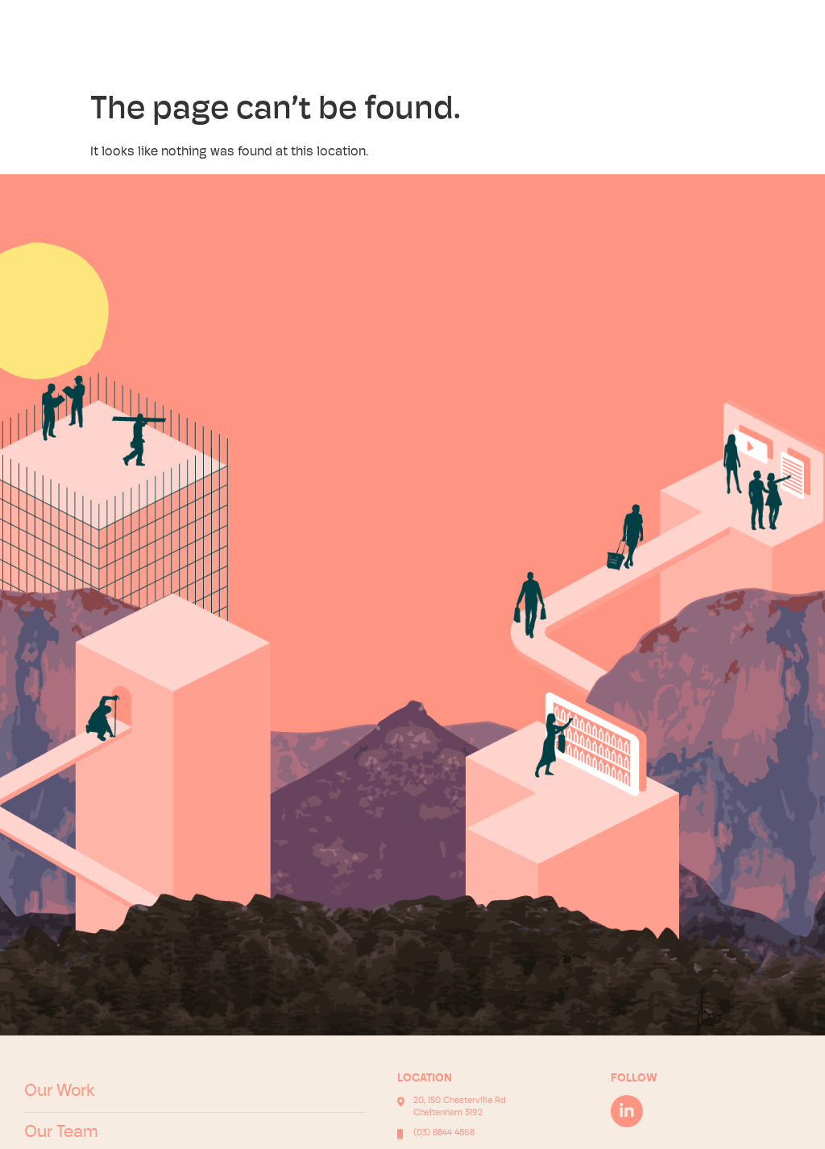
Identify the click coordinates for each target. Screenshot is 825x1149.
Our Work (59, 1091)
